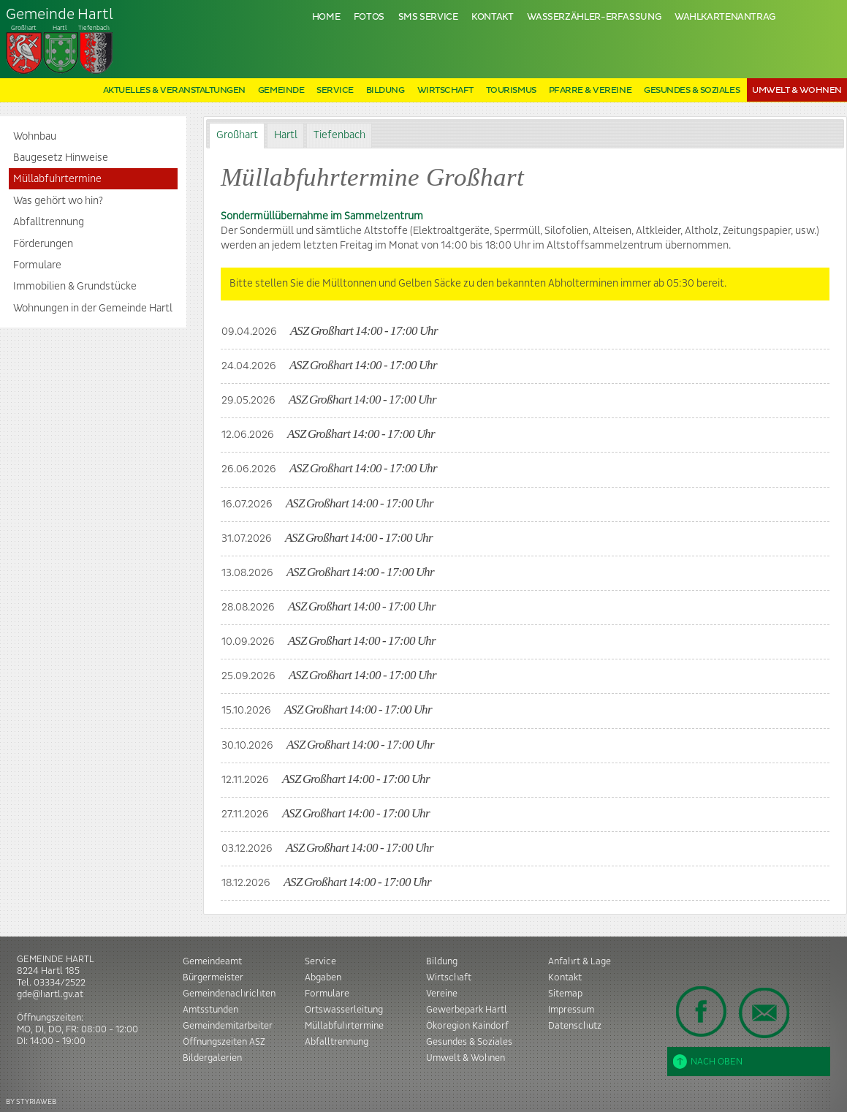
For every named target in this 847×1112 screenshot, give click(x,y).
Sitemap (565, 993)
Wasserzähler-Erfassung (594, 17)
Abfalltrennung (48, 222)
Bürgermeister (213, 977)
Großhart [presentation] (237, 135)
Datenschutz (574, 1026)
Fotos (369, 17)
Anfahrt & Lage (579, 961)
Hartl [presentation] (285, 135)
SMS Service (428, 17)
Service (335, 90)
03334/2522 (60, 982)
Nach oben (707, 1061)
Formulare (37, 265)
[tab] (237, 135)
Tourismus (511, 90)
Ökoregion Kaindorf (467, 1026)
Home (326, 17)
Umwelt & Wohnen (797, 90)
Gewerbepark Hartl (466, 1009)
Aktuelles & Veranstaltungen (174, 90)
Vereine (441, 993)
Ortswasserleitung (344, 1009)
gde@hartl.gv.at (50, 994)
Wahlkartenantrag (725, 17)
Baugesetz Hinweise (60, 157)
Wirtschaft (445, 90)
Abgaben (323, 977)
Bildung (385, 90)
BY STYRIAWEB (31, 1101)
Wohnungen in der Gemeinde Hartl (92, 308)
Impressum (571, 1009)
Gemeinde (281, 90)
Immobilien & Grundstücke (75, 286)
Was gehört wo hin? (58, 201)
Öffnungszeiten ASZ (224, 1042)
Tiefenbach (60, 41)
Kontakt (492, 17)
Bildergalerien (212, 1058)
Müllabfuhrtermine (57, 179)
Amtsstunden (210, 1009)
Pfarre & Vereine (590, 90)
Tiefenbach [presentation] (339, 135)
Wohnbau (34, 136)
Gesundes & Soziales (692, 90)
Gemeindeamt (212, 961)
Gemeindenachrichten (229, 993)
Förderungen (43, 244)
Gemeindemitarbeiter (228, 1026)
